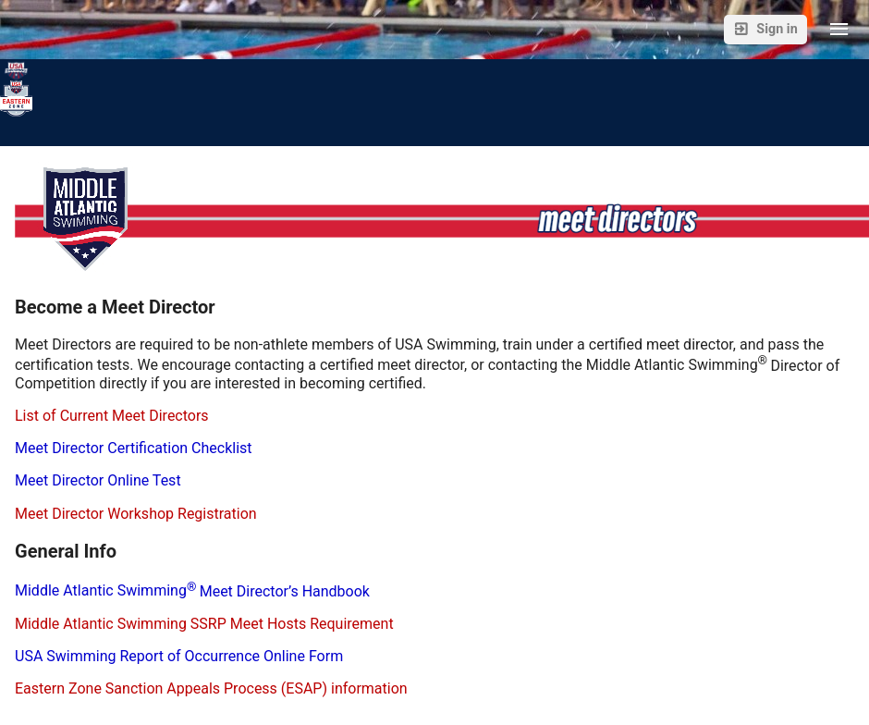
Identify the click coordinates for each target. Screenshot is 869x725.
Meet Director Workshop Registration (136, 513)
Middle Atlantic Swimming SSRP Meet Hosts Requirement (204, 624)
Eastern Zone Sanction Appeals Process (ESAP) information (211, 688)
